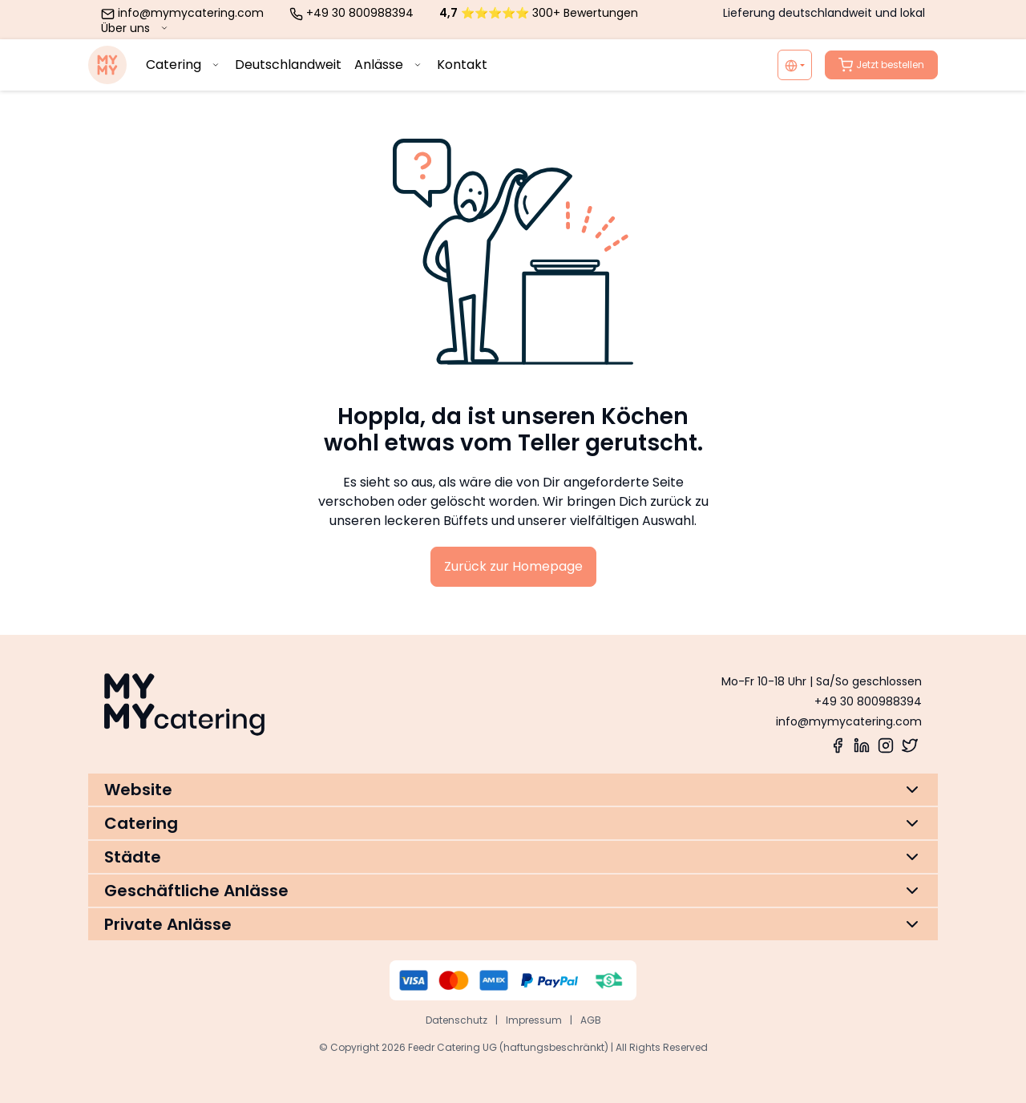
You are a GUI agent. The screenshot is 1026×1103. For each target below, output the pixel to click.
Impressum (534, 1020)
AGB (590, 1020)
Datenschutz (456, 1020)
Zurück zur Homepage (513, 566)
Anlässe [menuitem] (389, 64)
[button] (513, 790)
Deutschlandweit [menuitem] (288, 64)
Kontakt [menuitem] (462, 64)
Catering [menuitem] (184, 64)
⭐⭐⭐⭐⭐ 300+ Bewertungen (538, 13)
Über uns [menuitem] (136, 28)
